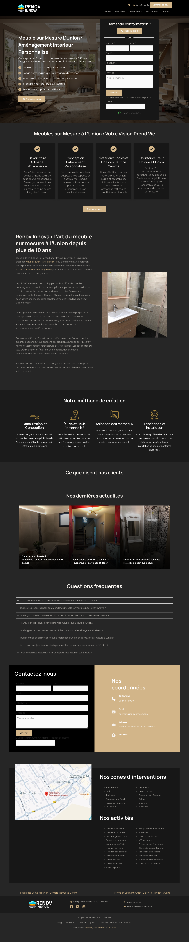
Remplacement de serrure (152, 837)
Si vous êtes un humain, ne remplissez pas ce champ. (43, 746)
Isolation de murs (115, 857)
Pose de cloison (114, 868)
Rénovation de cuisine (150, 861)
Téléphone (111, 64)
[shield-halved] (119, 118)
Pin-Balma (111, 816)
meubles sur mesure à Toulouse (42, 266)
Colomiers (144, 796)
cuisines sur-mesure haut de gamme (34, 274)
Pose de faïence (114, 872)
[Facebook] (71, 916)
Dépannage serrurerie (117, 845)
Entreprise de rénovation (151, 853)
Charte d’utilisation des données (113, 932)
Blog (61, 932)
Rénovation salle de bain (151, 868)
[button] (129, 5)
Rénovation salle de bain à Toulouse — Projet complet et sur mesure (144, 564)
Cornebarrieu (145, 800)
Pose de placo (113, 876)
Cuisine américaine (115, 837)
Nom (133, 43)
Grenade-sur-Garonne (150, 804)
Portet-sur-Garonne (116, 812)
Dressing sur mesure (116, 849)
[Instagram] (77, 916)
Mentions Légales (85, 932)
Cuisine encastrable (116, 841)
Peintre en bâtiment (116, 864)
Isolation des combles (117, 861)
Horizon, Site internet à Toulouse (101, 937)
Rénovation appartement (152, 857)
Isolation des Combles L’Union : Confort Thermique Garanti (46, 902)
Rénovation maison (149, 864)
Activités (70, 932)
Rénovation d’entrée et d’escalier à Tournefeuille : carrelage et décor (94, 564)
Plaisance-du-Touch (116, 808)
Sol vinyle (143, 841)
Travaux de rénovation (150, 872)
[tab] (94, 605)
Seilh (108, 800)
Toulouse (111, 804)
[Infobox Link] (123, 707)
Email (109, 54)
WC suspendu (146, 849)
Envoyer (113, 96)
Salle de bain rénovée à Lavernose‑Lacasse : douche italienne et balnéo (41, 564)
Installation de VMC (116, 853)
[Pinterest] (84, 916)
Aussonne (144, 816)
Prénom (110, 43)
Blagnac (143, 812)
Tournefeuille (112, 796)
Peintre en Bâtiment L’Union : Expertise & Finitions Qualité (143, 902)
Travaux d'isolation (148, 845)
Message (111, 75)
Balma (142, 808)
